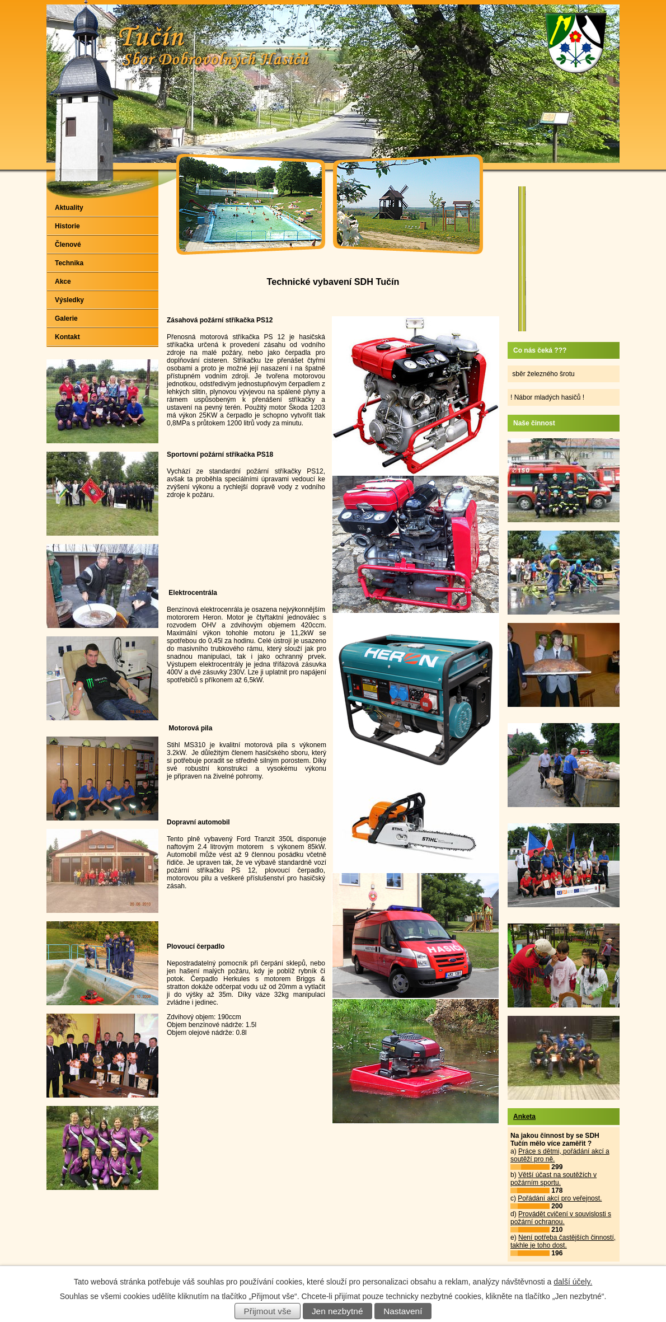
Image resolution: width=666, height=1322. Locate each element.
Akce (63, 281)
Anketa (524, 1117)
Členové (68, 245)
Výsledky (69, 300)
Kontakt (67, 337)
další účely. (573, 1281)
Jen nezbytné (337, 1311)
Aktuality (69, 208)
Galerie (66, 318)
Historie (67, 226)
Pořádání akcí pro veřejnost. (560, 1198)
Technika (69, 263)
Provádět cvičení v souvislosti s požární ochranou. (560, 1218)
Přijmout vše (268, 1311)
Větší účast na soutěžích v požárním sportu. (553, 1179)
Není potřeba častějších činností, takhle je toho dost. (563, 1241)
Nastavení (402, 1311)
